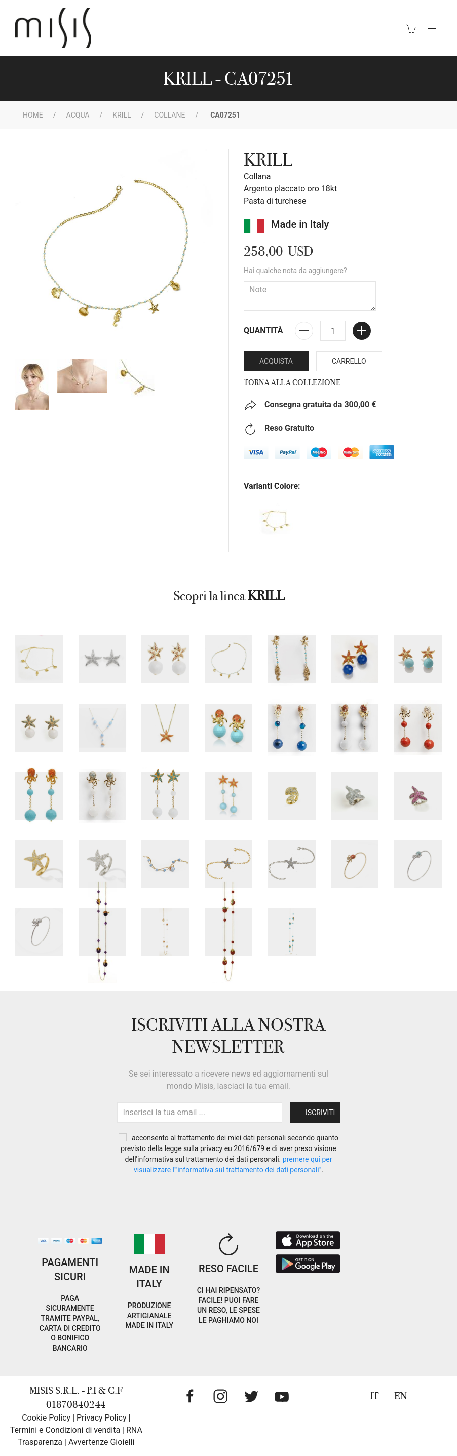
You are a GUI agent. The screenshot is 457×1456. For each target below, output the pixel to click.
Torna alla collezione (292, 382)
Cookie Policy (46, 1418)
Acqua (78, 115)
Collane (169, 115)
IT (374, 1396)
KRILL (121, 115)
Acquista (276, 361)
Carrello (349, 361)
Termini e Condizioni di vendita (65, 1430)
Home (33, 115)
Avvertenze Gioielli (101, 1442)
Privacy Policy (102, 1418)
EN (400, 1396)
